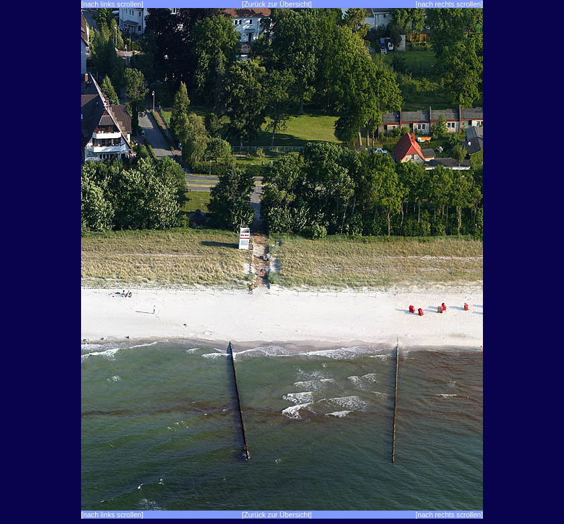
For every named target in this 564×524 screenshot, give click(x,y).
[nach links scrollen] (112, 4)
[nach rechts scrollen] (449, 4)
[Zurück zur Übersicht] (276, 4)
